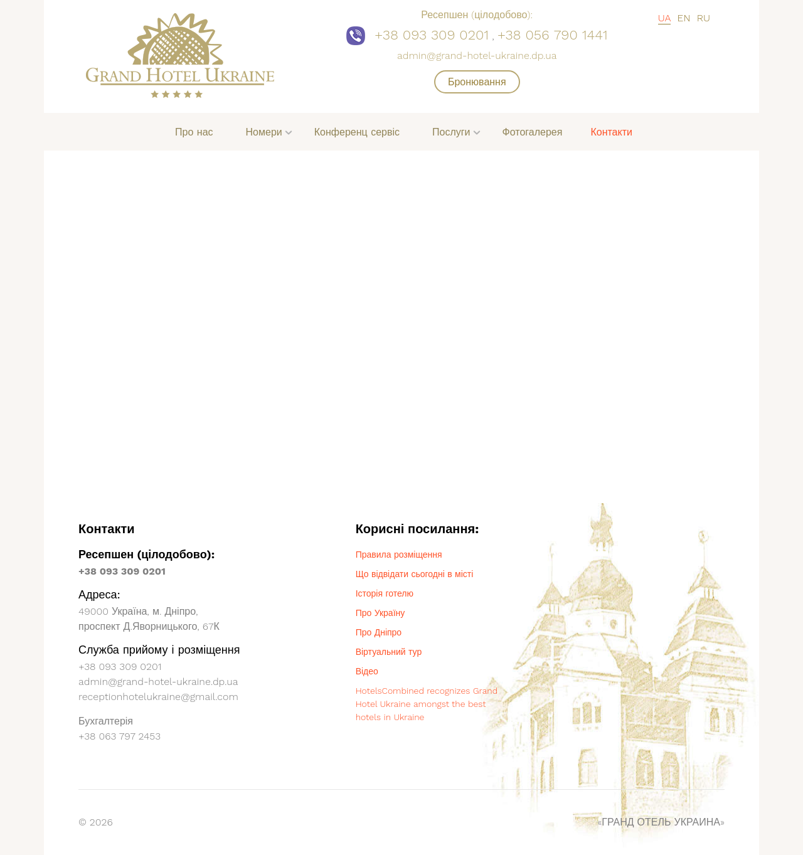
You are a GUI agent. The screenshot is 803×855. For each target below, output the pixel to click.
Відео (367, 671)
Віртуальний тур (389, 652)
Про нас (194, 132)
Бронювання (477, 82)
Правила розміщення (399, 555)
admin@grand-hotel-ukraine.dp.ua (476, 55)
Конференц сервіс (357, 132)
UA (664, 18)
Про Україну (380, 613)
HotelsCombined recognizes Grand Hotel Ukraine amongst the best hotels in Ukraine (427, 704)
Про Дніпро (379, 632)
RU (703, 18)
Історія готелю (384, 593)
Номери (264, 132)
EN (683, 18)
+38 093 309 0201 (432, 35)
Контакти (611, 132)
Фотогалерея (533, 132)
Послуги (451, 132)
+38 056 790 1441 (552, 35)
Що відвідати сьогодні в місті (415, 574)
